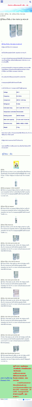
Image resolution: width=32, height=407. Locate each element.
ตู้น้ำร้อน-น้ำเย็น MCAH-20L (7, 227)
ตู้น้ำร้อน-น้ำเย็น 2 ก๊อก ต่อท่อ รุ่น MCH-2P (10, 264)
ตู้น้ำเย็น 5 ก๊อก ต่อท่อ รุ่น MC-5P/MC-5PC (10, 319)
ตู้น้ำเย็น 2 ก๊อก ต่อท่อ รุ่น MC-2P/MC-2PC (10, 246)
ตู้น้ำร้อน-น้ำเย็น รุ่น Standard (7, 209)
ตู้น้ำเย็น (2, 172)
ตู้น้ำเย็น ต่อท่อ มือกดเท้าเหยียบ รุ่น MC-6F (10, 356)
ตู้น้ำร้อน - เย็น (7, 156)
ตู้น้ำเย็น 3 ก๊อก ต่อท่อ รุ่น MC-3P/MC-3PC (10, 283)
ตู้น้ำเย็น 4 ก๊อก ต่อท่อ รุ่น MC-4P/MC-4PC (10, 301)
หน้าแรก (2, 14)
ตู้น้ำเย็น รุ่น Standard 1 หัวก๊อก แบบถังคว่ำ (10, 191)
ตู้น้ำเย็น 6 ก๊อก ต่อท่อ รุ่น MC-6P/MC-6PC (10, 338)
